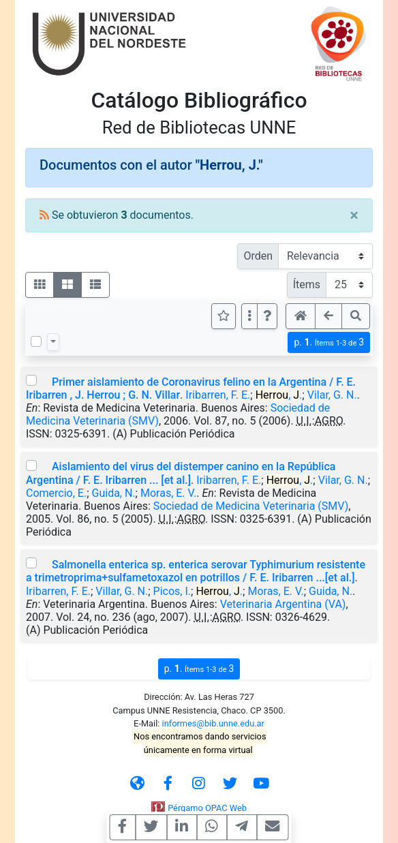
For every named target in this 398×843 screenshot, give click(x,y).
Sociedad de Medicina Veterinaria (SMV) (250, 506)
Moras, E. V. (168, 493)
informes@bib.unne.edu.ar (213, 723)
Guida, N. (114, 493)
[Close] (354, 215)
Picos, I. (172, 591)
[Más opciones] (249, 316)
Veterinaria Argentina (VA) (283, 604)
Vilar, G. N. (332, 394)
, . (279, 394)
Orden (258, 255)
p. (329, 342)
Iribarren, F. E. (217, 394)
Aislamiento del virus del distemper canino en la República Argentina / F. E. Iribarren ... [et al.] (180, 473)
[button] (267, 316)
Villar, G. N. (121, 591)
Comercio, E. (56, 493)
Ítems (306, 284)
